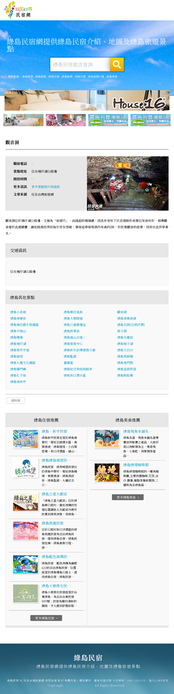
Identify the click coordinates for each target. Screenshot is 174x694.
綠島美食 (107, 15)
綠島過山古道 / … (76, 338)
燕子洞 (122, 331)
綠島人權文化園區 (23, 363)
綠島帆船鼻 (125, 376)
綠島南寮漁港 (126, 319)
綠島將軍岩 (72, 331)
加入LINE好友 (159, 683)
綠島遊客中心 (73, 344)
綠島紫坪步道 (19, 350)
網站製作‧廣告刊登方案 (132, 5)
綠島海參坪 (18, 382)
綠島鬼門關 (125, 363)
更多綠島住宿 (46, 618)
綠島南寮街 (18, 319)
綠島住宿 (65, 14)
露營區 (68, 363)
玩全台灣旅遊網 (90, 5)
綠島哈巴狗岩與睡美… (80, 369)
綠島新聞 (135, 17)
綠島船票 (67, 76)
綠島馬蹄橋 (125, 357)
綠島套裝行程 (96, 76)
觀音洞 (122, 312)
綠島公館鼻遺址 (75, 325)
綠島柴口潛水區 (75, 376)
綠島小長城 (18, 312)
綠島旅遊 (93, 14)
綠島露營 (79, 14)
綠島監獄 (70, 357)
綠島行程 (80, 76)
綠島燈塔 (16, 357)
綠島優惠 (121, 16)
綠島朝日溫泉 (73, 312)
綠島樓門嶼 (18, 369)
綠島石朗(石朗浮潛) (131, 325)
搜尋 (117, 64)
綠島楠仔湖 (18, 344)
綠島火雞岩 (125, 338)
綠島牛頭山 (18, 331)
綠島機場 (16, 338)
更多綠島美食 (128, 497)
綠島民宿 (18, 10)
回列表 (15, 401)
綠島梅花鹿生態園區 (24, 325)
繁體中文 (159, 4)
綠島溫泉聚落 (126, 369)
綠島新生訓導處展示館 (79, 350)
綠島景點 (149, 18)
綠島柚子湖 (125, 344)
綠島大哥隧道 (73, 319)
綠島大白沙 (125, 350)
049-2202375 (136, 683)
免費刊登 (108, 5)
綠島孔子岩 (18, 376)
